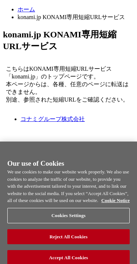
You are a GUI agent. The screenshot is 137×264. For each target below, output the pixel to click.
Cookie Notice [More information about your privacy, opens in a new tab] (115, 203)
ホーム (26, 9)
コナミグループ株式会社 (52, 119)
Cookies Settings (68, 217)
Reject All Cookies (68, 239)
